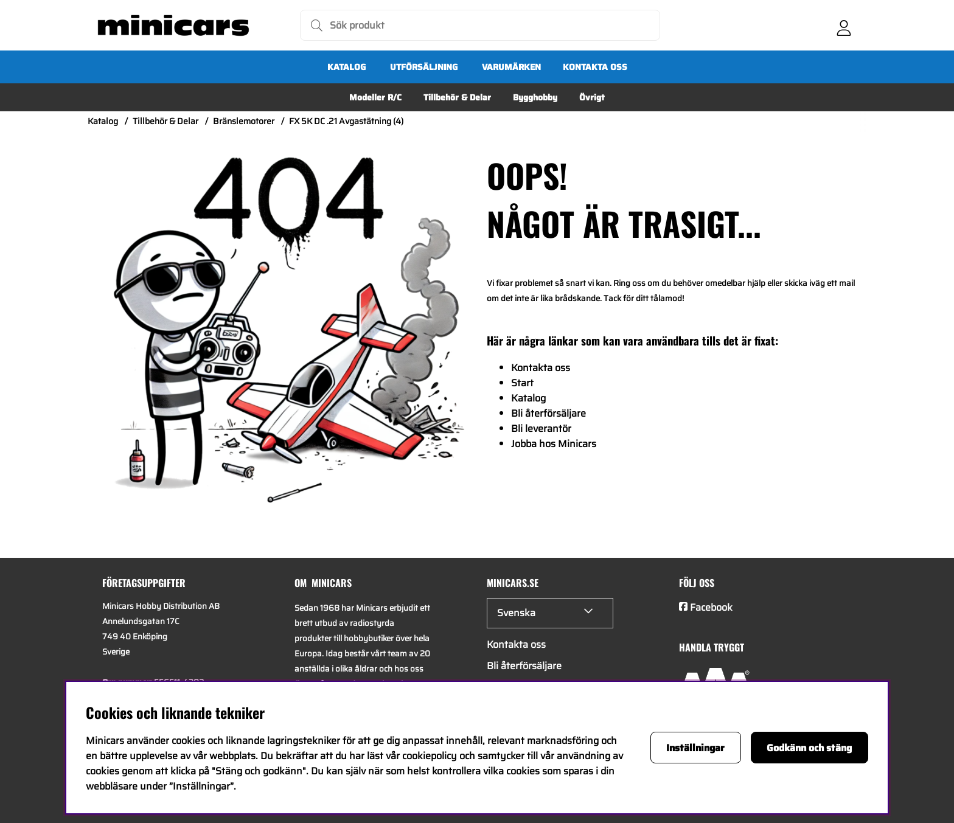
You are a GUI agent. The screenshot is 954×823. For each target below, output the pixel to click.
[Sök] (480, 25)
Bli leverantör (541, 428)
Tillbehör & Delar (457, 97)
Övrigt (592, 97)
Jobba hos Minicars (553, 443)
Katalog (346, 67)
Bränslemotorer (243, 121)
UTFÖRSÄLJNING (424, 67)
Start (522, 383)
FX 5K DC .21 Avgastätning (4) (346, 121)
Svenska (516, 612)
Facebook (711, 607)
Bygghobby (535, 97)
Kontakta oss (595, 67)
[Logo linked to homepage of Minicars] (173, 25)
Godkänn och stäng (809, 747)
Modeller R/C (375, 97)
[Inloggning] (844, 25)
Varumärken (511, 67)
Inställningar (695, 747)
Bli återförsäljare (548, 413)
